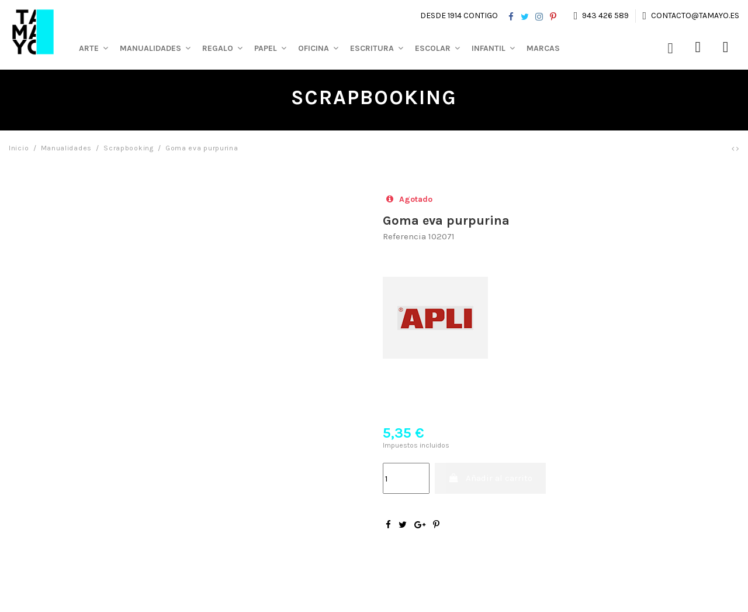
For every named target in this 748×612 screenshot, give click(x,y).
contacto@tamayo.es (694, 15)
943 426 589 (605, 15)
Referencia (404, 236)
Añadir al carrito (490, 478)
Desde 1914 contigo (459, 15)
